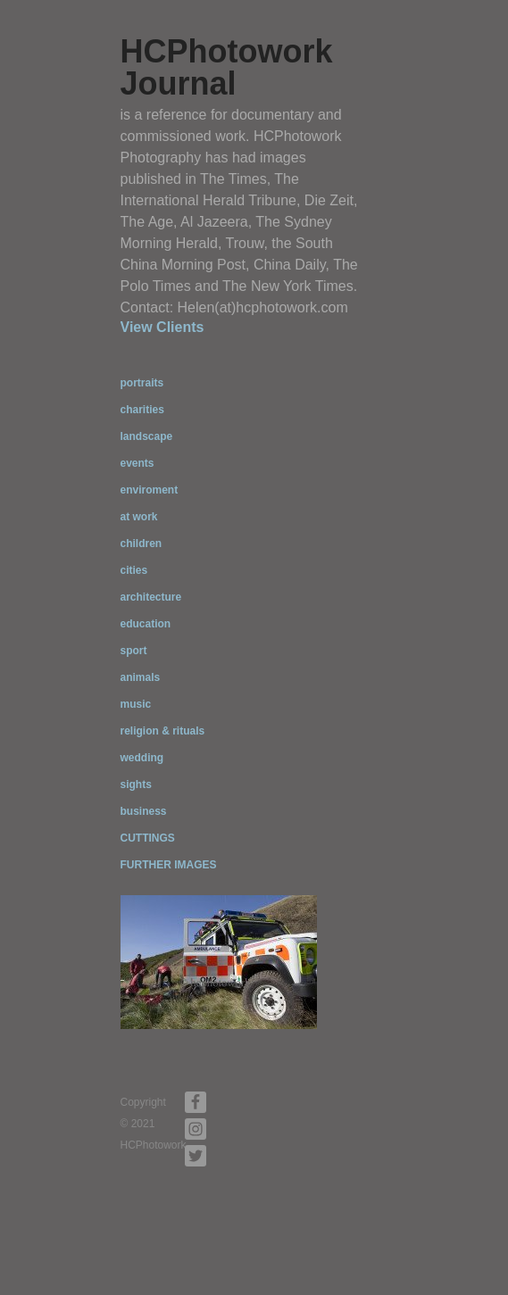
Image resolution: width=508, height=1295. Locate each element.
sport (134, 650)
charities (142, 409)
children (141, 543)
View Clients (162, 327)
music (136, 704)
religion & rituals (163, 731)
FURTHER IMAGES (169, 864)
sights (136, 784)
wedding (142, 757)
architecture (151, 597)
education (146, 623)
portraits (142, 383)
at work (139, 516)
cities (134, 570)
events (137, 463)
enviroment (150, 490)
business (144, 811)
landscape (147, 436)
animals (141, 677)
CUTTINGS (148, 838)
